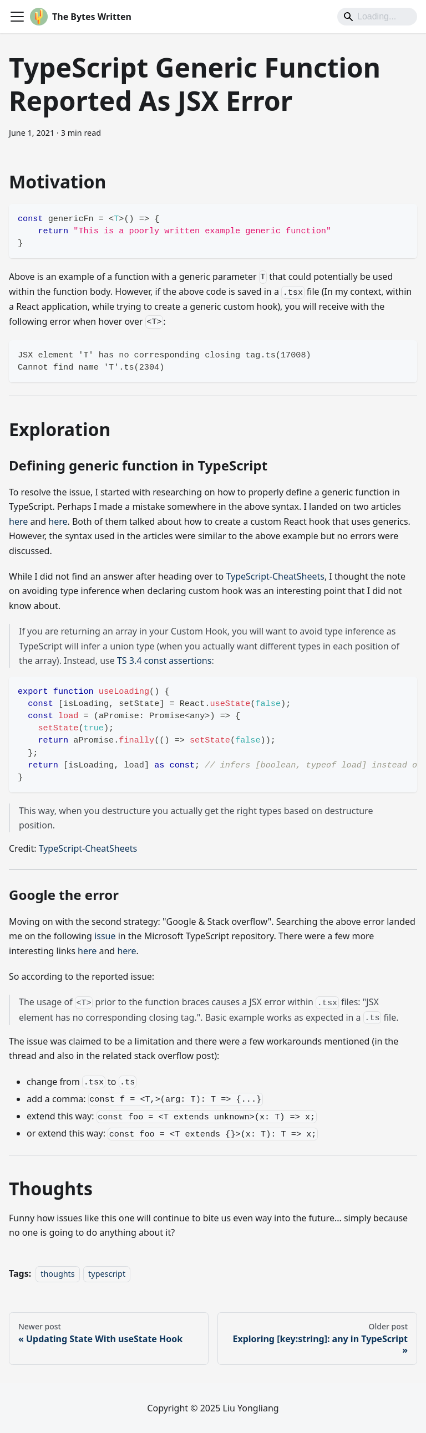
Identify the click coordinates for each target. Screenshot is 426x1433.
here (18, 521)
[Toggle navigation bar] (17, 16)
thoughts (57, 1273)
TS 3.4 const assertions (164, 660)
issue (104, 936)
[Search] (377, 16)
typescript (106, 1273)
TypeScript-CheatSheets (275, 576)
